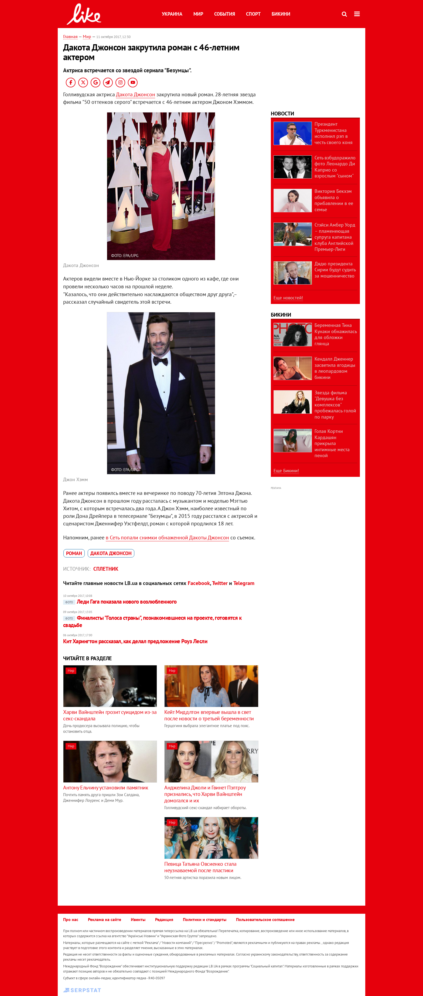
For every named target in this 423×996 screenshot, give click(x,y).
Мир (198, 14)
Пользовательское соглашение (265, 919)
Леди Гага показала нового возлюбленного (120, 601)
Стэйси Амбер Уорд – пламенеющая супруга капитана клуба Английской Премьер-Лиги (335, 237)
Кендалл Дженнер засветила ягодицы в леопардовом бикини (335, 368)
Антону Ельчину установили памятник (105, 787)
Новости (282, 113)
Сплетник (105, 569)
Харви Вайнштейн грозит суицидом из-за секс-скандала (109, 715)
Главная (70, 36)
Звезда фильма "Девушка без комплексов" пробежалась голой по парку (335, 404)
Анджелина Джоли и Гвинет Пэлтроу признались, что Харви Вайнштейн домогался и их (204, 794)
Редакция (164, 919)
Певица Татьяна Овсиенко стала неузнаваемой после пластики (200, 867)
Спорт (253, 14)
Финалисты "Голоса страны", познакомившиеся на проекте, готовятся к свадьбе (152, 621)
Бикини (281, 14)
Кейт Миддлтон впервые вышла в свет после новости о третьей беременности (209, 715)
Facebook (199, 583)
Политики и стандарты (204, 919)
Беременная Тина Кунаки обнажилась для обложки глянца (336, 334)
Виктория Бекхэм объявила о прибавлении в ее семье (334, 200)
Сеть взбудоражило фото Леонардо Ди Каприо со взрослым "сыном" (335, 167)
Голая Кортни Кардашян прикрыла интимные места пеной (332, 443)
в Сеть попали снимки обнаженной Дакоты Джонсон (167, 537)
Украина (172, 14)
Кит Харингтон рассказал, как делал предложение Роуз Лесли (135, 641)
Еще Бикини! (286, 471)
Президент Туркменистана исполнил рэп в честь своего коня (334, 133)
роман (74, 553)
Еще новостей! (288, 298)
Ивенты (138, 919)
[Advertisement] (108, 854)
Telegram (243, 583)
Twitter (220, 583)
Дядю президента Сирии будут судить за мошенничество (335, 270)
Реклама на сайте (104, 919)
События (224, 14)
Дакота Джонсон (135, 94)
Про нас (70, 919)
